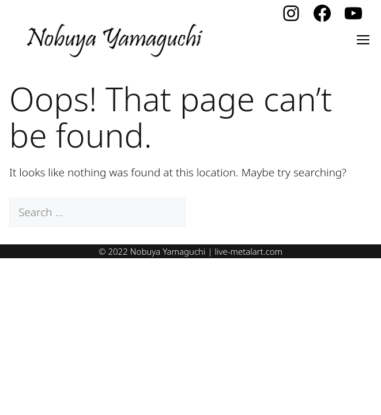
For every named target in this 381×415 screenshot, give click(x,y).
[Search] (206, 212)
